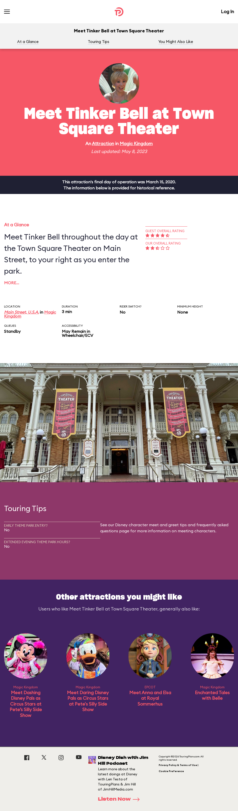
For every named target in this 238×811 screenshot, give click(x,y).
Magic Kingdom (136, 143)
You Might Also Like (175, 41)
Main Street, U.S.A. (21, 312)
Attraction (103, 143)
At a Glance (28, 41)
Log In (227, 11)
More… (11, 282)
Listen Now (120, 799)
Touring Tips (98, 41)
